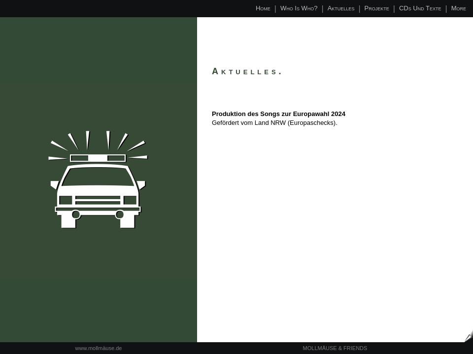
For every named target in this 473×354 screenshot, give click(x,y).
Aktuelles (341, 8)
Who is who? (299, 8)
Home (263, 8)
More (458, 8)
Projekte (377, 8)
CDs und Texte (420, 8)
